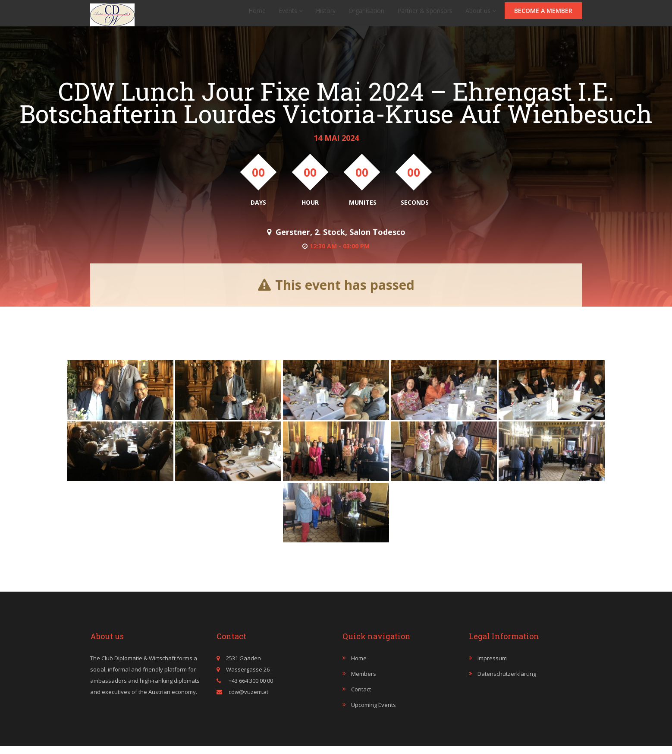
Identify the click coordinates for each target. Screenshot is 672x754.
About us (480, 15)
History (326, 15)
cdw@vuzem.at (248, 700)
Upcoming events (373, 713)
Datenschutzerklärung (506, 682)
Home (257, 15)
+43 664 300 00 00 (250, 689)
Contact (361, 697)
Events (291, 15)
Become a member (543, 15)
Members (363, 682)
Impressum (492, 666)
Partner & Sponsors (424, 15)
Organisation (366, 15)
